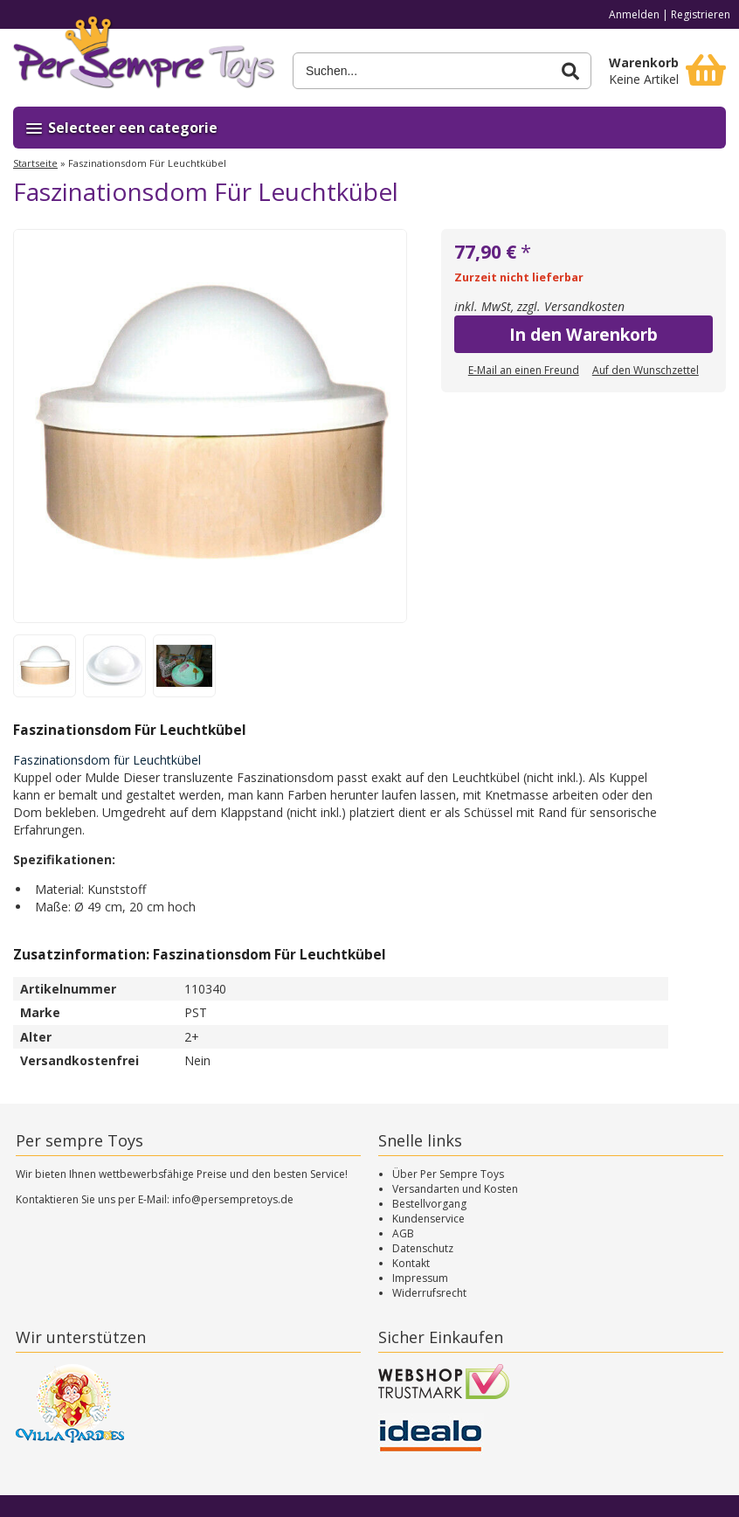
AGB (403, 1233)
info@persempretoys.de (233, 1199)
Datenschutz (422, 1248)
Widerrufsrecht (429, 1292)
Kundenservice (428, 1218)
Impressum (420, 1278)
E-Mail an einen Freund (523, 370)
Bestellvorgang (429, 1203)
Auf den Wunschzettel (645, 370)
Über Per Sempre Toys (448, 1174)
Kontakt (411, 1263)
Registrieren (700, 14)
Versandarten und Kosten (455, 1188)
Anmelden (634, 14)
